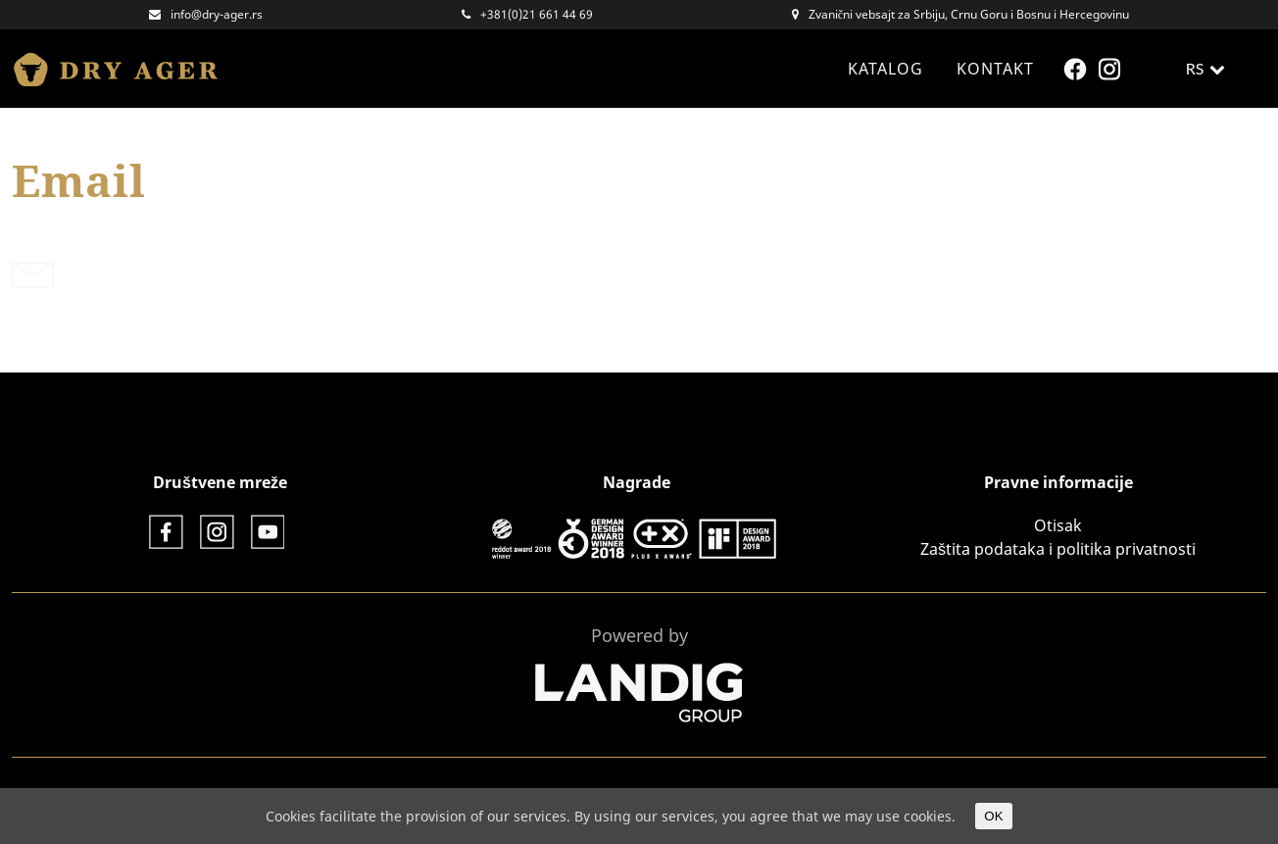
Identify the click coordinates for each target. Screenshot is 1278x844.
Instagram (1112, 69)
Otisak (1058, 525)
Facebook (1077, 69)
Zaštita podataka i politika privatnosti (1058, 549)
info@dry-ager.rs (217, 14)
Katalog (885, 68)
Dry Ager (124, 68)
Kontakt (995, 68)
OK (993, 816)
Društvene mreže (220, 482)
